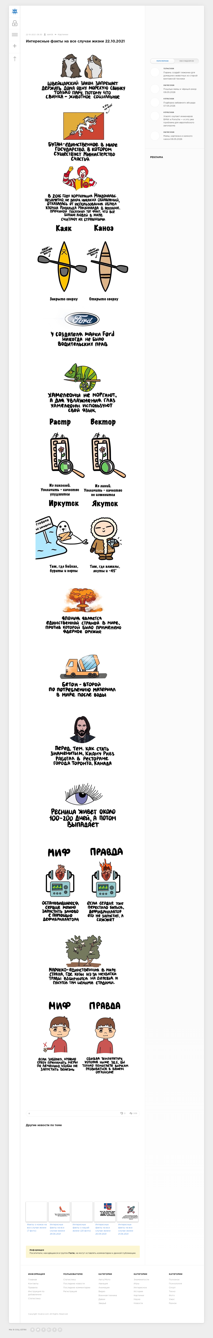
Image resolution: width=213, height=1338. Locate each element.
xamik (50, 35)
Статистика (34, 1299)
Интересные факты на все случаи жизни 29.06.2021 (57, 1229)
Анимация (104, 1288)
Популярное (162, 61)
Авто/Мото (104, 1280)
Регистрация (70, 1291)
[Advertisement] (83, 19)
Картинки (63, 35)
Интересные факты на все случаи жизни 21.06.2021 (125, 1229)
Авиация (103, 1284)
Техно (172, 1291)
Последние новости (74, 1284)
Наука (137, 1299)
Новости (138, 1303)
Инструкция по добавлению (36, 1293)
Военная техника (108, 1295)
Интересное (140, 1288)
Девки (102, 1299)
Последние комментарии (76, 1288)
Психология (175, 1284)
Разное (172, 1303)
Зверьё (102, 1303)
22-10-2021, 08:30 (34, 35)
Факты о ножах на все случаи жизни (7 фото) (37, 1228)
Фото (172, 1295)
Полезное (174, 1280)
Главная (32, 1280)
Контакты (33, 1284)
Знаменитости (141, 1280)
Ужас (172, 1299)
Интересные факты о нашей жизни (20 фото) (82, 1228)
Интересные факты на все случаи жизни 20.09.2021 (102, 1229)
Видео (102, 1291)
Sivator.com (43, 1314)
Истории (138, 1291)
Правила (32, 1288)
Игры (136, 1284)
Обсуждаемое (186, 61)
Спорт (172, 1288)
